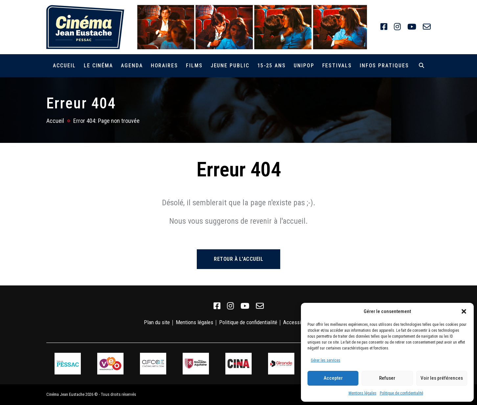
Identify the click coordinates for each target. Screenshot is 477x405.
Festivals (337, 65)
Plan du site (157, 322)
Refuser (387, 378)
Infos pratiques (384, 65)
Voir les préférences (441, 378)
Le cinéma (98, 65)
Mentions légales (362, 393)
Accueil (64, 65)
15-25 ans (271, 65)
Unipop (304, 65)
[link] (383, 27)
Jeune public (230, 65)
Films (194, 65)
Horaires (164, 65)
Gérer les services (325, 360)
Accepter (333, 378)
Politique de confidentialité (401, 393)
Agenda (132, 65)
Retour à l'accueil (238, 259)
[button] (464, 311)
